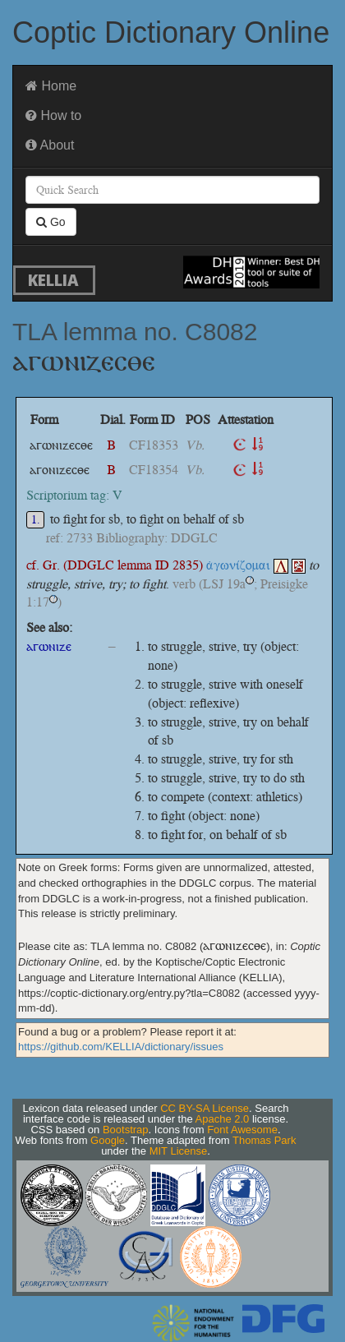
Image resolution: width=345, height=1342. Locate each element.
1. (36, 520)
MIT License (179, 1151)
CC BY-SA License (204, 1108)
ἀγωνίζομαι (247, 565)
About (49, 145)
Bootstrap (126, 1129)
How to (53, 115)
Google (107, 1140)
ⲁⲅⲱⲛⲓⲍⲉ (48, 646)
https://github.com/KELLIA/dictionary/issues (120, 1046)
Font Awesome (242, 1129)
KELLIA (53, 280)
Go (51, 221)
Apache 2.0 (223, 1119)
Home (50, 86)
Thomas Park (264, 1140)
